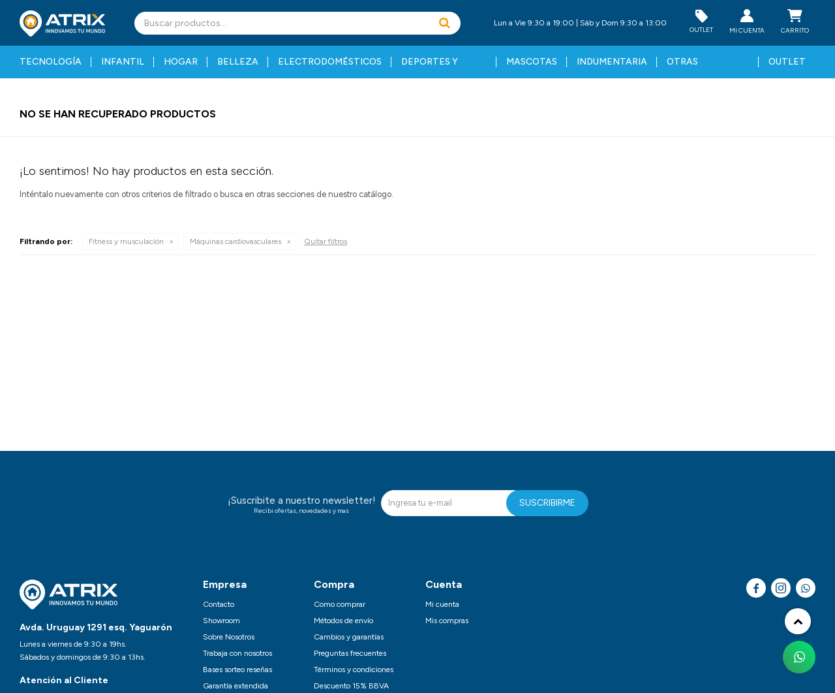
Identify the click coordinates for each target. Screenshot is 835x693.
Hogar (181, 61)
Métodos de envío (343, 620)
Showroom (221, 620)
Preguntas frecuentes (350, 653)
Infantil (122, 61)
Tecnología (51, 61)
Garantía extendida (235, 685)
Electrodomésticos (330, 61)
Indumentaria (612, 61)
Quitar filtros (325, 241)
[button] (444, 23)
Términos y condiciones (353, 669)
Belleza (237, 61)
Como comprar (339, 604)
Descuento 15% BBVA (351, 685)
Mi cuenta (442, 604)
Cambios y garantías (349, 636)
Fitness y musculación (126, 241)
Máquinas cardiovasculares (235, 241)
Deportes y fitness (429, 67)
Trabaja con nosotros (237, 653)
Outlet (787, 61)
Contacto (218, 604)
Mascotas (531, 61)
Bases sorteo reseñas (237, 669)
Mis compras (446, 620)
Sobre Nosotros (228, 636)
